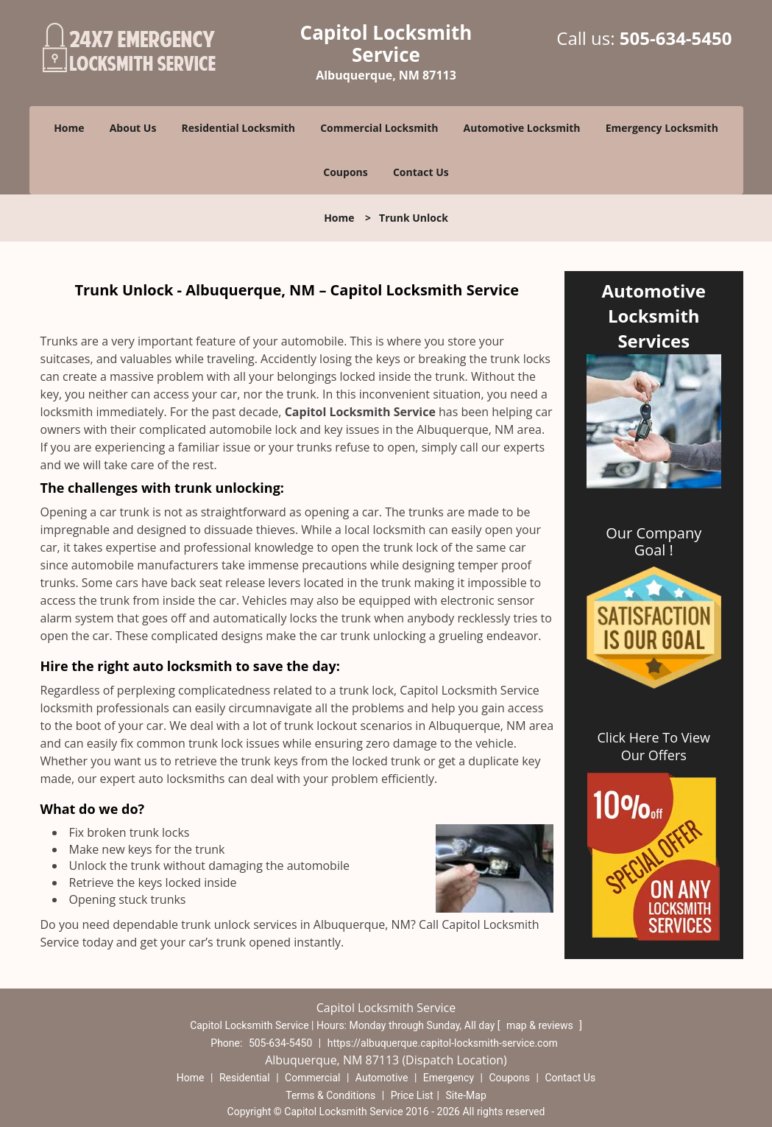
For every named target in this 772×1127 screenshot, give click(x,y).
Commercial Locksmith (379, 128)
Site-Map (466, 1095)
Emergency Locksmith (662, 128)
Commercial (312, 1078)
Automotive (381, 1078)
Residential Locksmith (239, 128)
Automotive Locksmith (522, 128)
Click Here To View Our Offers (654, 746)
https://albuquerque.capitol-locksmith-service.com (442, 1043)
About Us (133, 128)
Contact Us (421, 172)
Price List (412, 1095)
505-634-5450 (676, 38)
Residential (244, 1078)
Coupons (345, 172)
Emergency (448, 1078)
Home (69, 128)
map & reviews (541, 1025)
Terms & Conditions (330, 1095)
